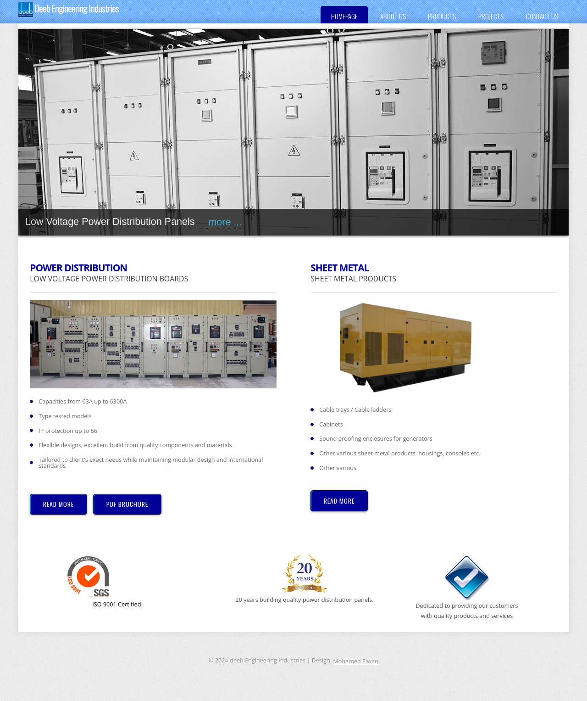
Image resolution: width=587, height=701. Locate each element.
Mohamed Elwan (355, 661)
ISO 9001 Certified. (104, 582)
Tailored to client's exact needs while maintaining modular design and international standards (151, 462)
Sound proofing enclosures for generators (375, 439)
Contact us (542, 16)
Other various (337, 468)
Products (442, 16)
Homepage (344, 16)
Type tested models (65, 416)
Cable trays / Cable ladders (355, 410)
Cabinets (331, 424)
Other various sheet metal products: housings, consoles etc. (399, 453)
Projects (491, 16)
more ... (218, 222)
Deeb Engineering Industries (68, 9)
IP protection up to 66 (68, 431)
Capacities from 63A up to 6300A (83, 401)
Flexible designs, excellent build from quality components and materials (135, 445)
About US (393, 16)
